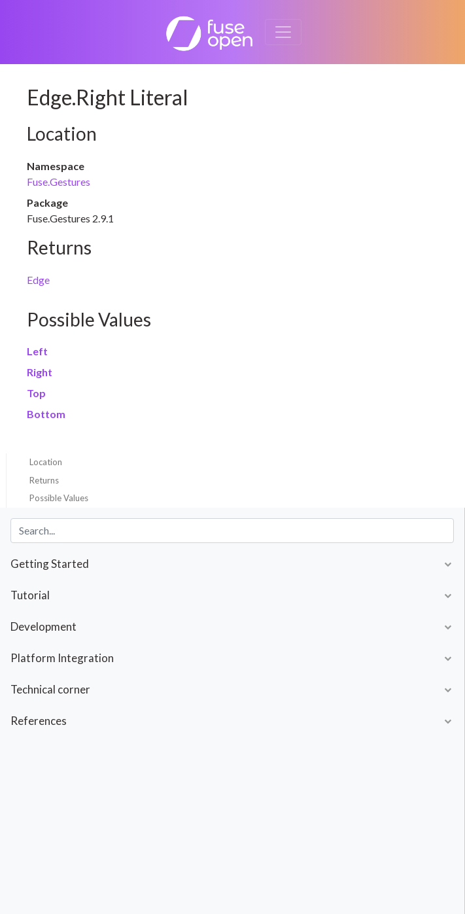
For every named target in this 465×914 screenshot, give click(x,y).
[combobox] (232, 530)
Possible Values (58, 498)
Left (37, 351)
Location (45, 462)
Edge (38, 279)
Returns (44, 480)
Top (36, 393)
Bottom (46, 414)
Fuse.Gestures (58, 181)
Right (39, 372)
